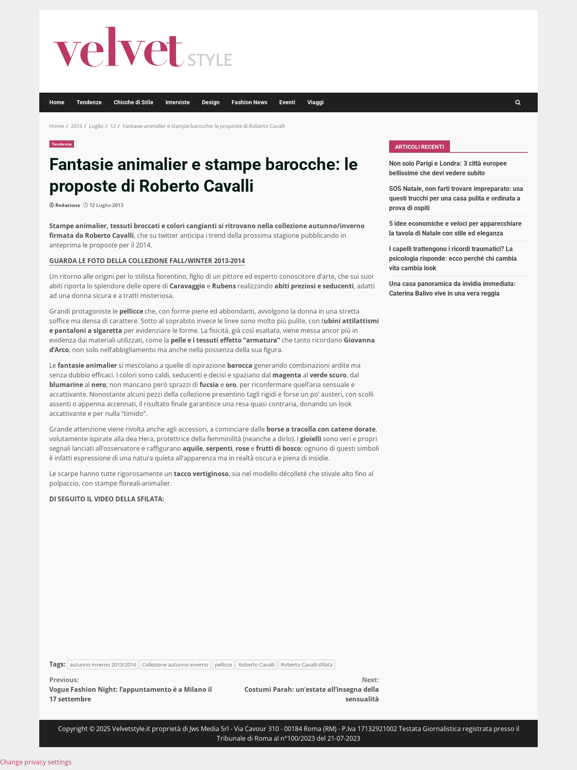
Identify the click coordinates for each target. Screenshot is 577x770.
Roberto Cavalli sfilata (307, 664)
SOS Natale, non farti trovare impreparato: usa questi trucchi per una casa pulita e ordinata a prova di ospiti (456, 198)
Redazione (67, 205)
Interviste (177, 102)
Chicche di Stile (133, 102)
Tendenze (89, 102)
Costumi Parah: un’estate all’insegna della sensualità (296, 689)
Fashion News (249, 102)
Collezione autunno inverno (175, 664)
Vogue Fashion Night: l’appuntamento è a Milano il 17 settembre (131, 689)
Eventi (287, 102)
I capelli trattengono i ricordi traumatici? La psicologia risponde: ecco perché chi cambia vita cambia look (453, 258)
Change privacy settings (36, 762)
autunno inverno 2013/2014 (103, 664)
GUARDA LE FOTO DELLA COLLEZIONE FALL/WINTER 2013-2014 (147, 260)
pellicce (223, 664)
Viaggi (315, 102)
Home (57, 102)
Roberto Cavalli (256, 664)
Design (211, 102)
